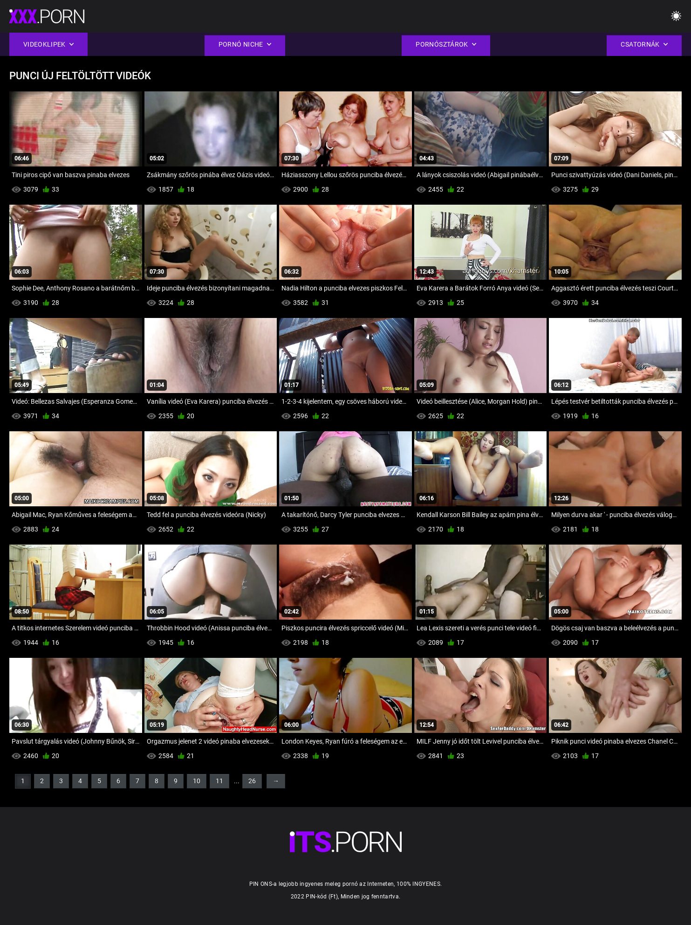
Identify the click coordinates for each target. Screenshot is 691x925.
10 (196, 781)
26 (252, 781)
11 (219, 781)
